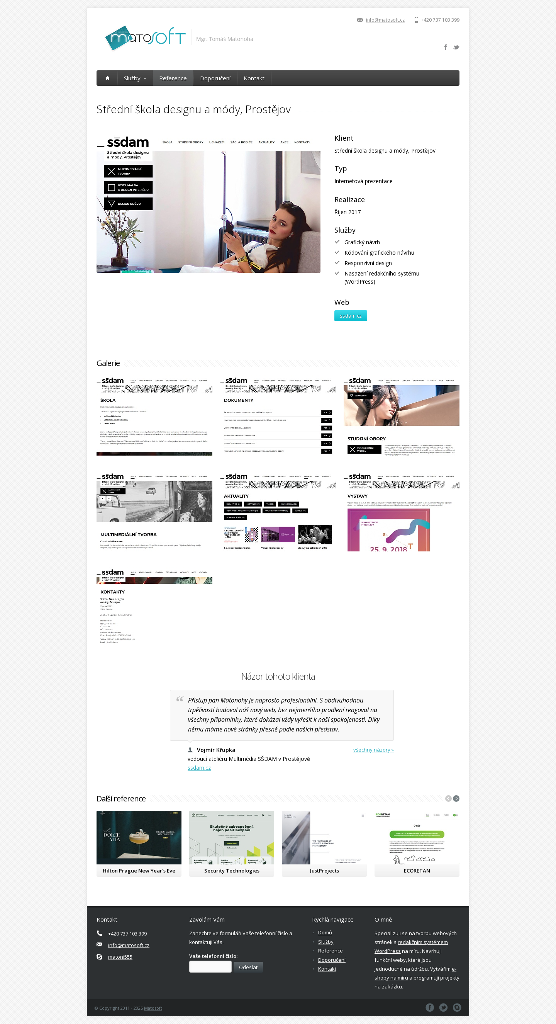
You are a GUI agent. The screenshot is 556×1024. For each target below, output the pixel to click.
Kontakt (254, 78)
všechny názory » (373, 749)
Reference (173, 78)
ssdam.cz (351, 315)
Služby (135, 78)
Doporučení (215, 78)
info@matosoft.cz (385, 20)
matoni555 (120, 956)
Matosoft (153, 1008)
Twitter (456, 47)
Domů (325, 932)
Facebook (445, 47)
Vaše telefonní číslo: (213, 956)
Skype (457, 1007)
